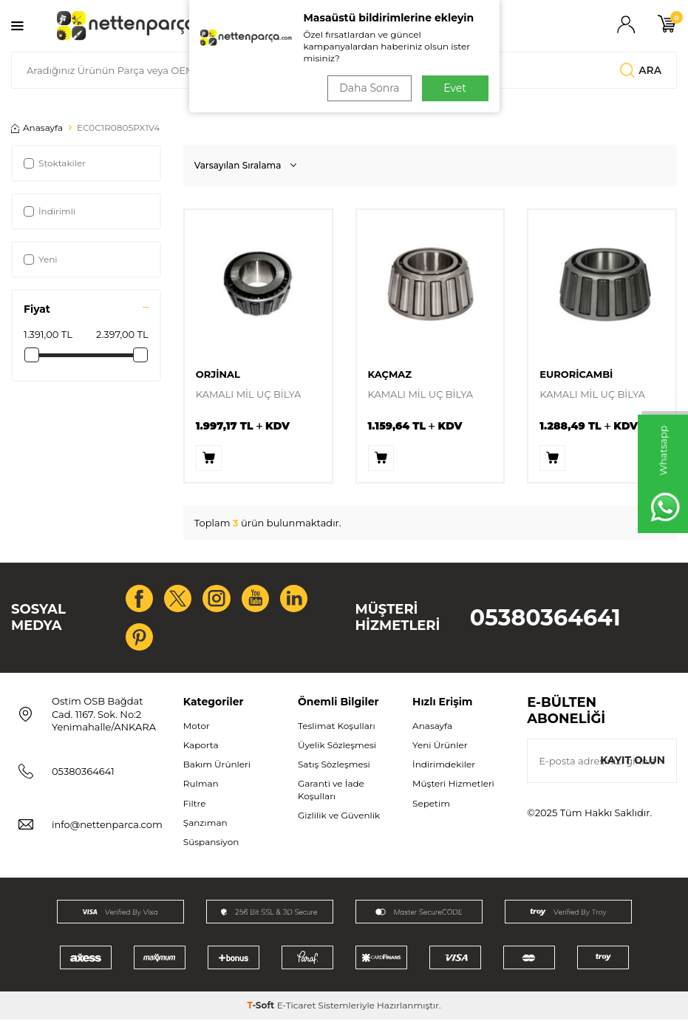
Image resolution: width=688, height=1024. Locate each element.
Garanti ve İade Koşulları (331, 793)
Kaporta (201, 749)
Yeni (41, 259)
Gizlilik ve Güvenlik (339, 818)
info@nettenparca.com (107, 829)
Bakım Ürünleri (217, 768)
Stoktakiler (55, 163)
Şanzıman (205, 826)
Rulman (201, 787)
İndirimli (49, 211)
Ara (640, 70)
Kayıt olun (632, 764)
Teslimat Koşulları (336, 730)
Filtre (194, 807)
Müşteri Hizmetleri (453, 787)
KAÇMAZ (390, 374)
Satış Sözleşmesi (334, 768)
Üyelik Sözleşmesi (337, 749)
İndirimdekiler (443, 768)
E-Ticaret (296, 1009)
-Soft (261, 1009)
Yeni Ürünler (439, 749)
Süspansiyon (211, 845)
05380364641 (545, 620)
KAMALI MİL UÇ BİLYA (249, 394)
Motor (196, 730)
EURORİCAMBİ (576, 374)
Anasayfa (37, 127)
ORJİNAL (218, 374)
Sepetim (431, 807)
